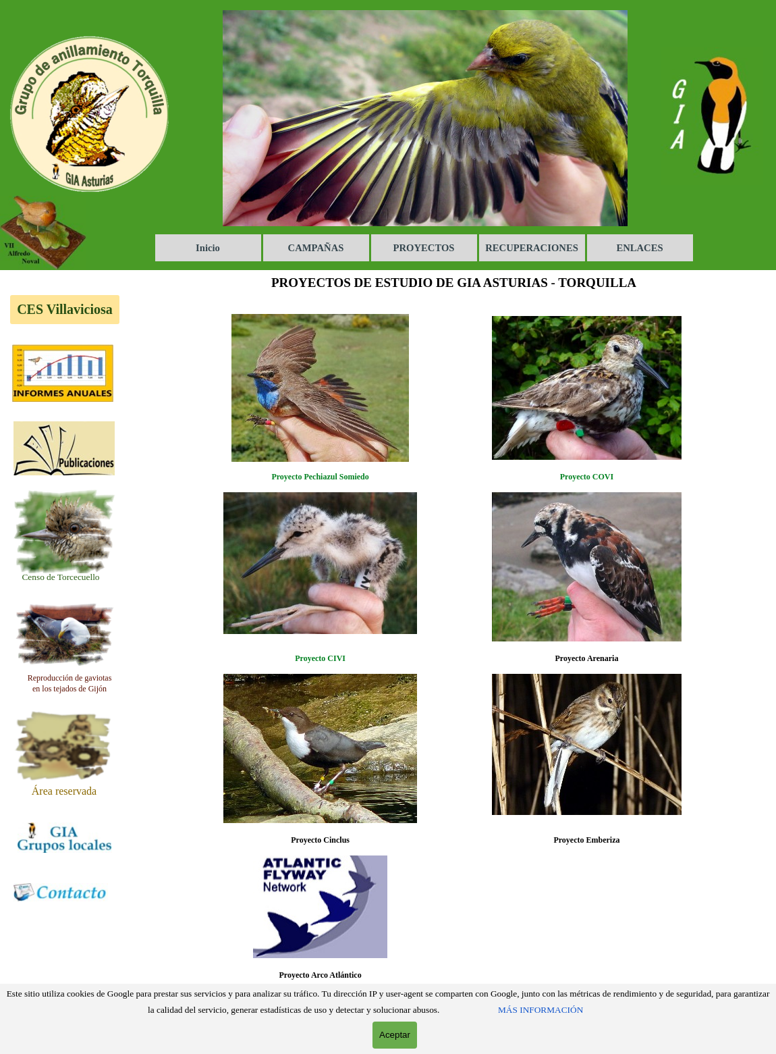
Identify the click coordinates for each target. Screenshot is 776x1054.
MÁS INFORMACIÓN (540, 1010)
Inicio (208, 247)
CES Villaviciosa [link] (65, 309)
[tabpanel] (60, 577)
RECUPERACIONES (531, 247)
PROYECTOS (424, 247)
